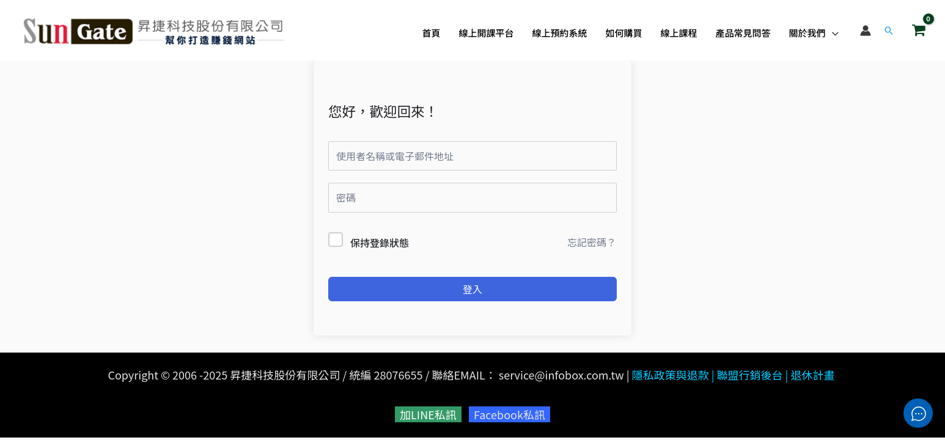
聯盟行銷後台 (750, 375)
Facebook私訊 (509, 414)
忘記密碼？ (591, 242)
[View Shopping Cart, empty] (918, 30)
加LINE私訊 (428, 414)
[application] (832, 33)
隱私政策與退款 (670, 375)
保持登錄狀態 (379, 242)
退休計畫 (813, 375)
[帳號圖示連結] (865, 30)
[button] (888, 30)
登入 (472, 289)
